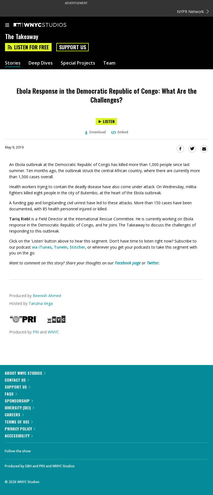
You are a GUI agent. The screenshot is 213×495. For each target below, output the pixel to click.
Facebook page (128, 263)
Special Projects (78, 63)
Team (109, 63)
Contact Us (17, 380)
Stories (13, 63)
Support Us (72, 47)
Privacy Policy (20, 429)
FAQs (11, 394)
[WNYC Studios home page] (47, 25)
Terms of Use (19, 422)
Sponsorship (19, 401)
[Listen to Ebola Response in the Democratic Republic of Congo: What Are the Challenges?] (106, 121)
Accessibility (19, 435)
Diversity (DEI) (19, 407)
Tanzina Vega (41, 303)
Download (95, 132)
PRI (36, 332)
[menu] (7, 25)
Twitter (153, 263)
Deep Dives (41, 63)
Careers (14, 414)
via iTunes (42, 247)
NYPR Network (193, 11)
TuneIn (60, 247)
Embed (119, 132)
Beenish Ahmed (47, 295)
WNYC (53, 332)
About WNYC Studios (25, 373)
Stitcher (77, 247)
